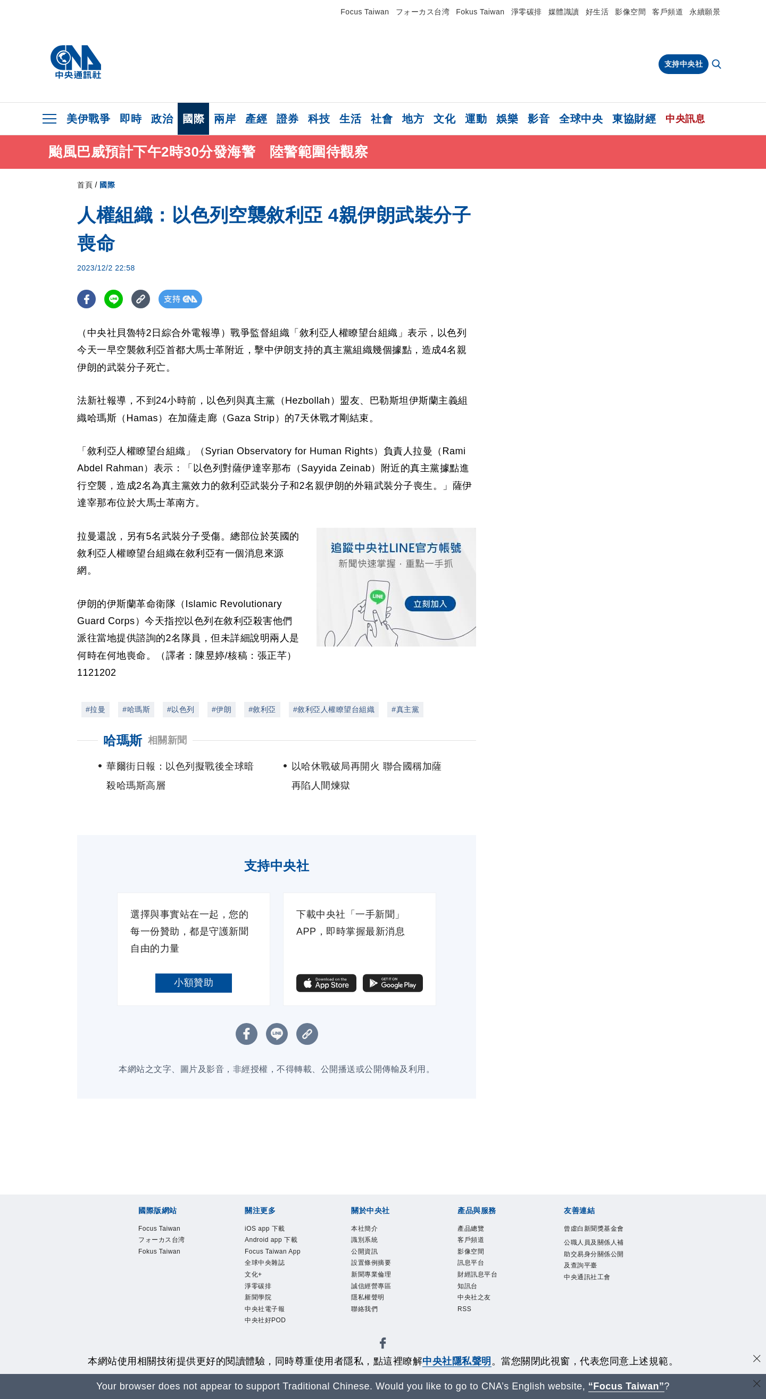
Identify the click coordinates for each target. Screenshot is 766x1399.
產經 (256, 119)
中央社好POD (265, 1321)
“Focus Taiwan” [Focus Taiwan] (626, 1386)
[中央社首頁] (76, 62)
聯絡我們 (364, 1309)
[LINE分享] (113, 299)
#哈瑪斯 (136, 709)
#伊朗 (221, 709)
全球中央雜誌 (265, 1263)
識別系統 (364, 1239)
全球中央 (581, 119)
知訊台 (467, 1286)
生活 (350, 119)
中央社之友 (474, 1298)
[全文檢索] (717, 65)
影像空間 (630, 11)
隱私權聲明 (368, 1298)
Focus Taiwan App (273, 1251)
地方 (413, 119)
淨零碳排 (526, 11)
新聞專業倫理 (371, 1275)
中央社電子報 (265, 1309)
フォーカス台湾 (423, 11)
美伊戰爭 (88, 119)
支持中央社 (683, 64)
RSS (464, 1309)
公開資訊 (364, 1251)
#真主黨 (405, 709)
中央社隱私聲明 (457, 1361)
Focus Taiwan (364, 11)
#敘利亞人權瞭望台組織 (333, 709)
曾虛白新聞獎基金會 (594, 1228)
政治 (162, 119)
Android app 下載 (271, 1239)
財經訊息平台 (477, 1275)
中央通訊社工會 (587, 1277)
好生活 (597, 11)
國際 (193, 119)
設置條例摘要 (371, 1263)
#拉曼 (95, 709)
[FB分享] (86, 299)
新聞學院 (258, 1298)
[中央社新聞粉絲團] (383, 1345)
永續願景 (704, 11)
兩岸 (225, 119)
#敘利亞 (262, 709)
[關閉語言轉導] (757, 1384)
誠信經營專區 (371, 1286)
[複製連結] (140, 299)
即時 (130, 119)
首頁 (85, 185)
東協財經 (634, 119)
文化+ (253, 1275)
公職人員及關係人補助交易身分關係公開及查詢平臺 (594, 1254)
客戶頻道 (667, 11)
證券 (287, 119)
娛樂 (507, 119)
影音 (538, 119)
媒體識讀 (563, 11)
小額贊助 (193, 982)
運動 (476, 119)
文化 (444, 119)
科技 (319, 119)
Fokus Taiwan (480, 11)
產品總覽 (470, 1228)
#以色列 (181, 709)
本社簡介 (364, 1228)
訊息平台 (470, 1263)
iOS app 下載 (265, 1228)
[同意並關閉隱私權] (757, 1359)
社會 (382, 119)
